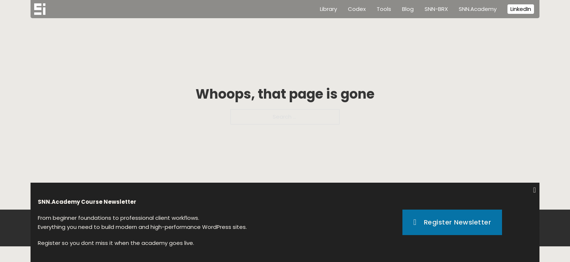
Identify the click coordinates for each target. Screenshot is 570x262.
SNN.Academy (478, 9)
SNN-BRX (436, 9)
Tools (384, 9)
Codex (357, 9)
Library (328, 9)
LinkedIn (520, 9)
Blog (408, 9)
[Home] (39, 9)
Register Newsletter (452, 222)
